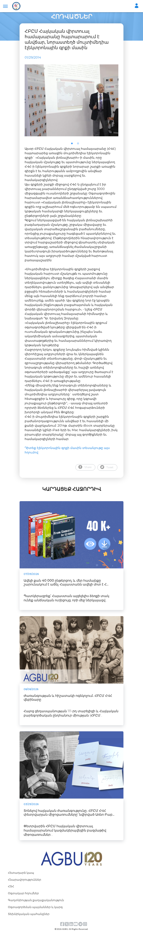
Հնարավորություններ (24, 889)
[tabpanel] (71, 105)
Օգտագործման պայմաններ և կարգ (35, 916)
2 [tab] (79, 154)
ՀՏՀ (11, 895)
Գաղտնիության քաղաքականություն (36, 909)
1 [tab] (73, 154)
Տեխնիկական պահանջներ (29, 923)
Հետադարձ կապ (21, 882)
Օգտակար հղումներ (23, 902)
